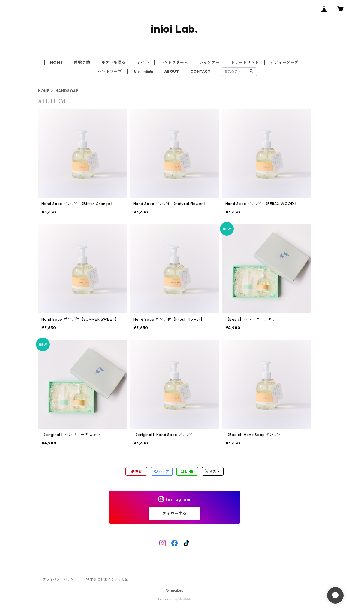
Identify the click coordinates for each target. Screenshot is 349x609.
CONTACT (200, 71)
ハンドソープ (110, 71)
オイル (143, 62)
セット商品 (143, 71)
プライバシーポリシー (60, 579)
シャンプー (210, 62)
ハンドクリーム (174, 62)
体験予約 (82, 62)
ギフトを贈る (113, 62)
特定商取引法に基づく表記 (107, 579)
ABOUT (171, 71)
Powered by (174, 599)
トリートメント (245, 62)
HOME (56, 62)
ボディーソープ (284, 62)
